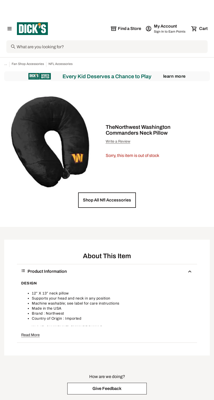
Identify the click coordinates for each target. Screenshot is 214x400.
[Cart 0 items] (200, 28)
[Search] (112, 46)
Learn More (174, 76)
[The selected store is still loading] (125, 28)
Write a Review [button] (118, 141)
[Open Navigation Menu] (9, 28)
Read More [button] (30, 335)
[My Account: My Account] (166, 28)
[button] (107, 200)
